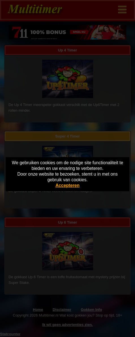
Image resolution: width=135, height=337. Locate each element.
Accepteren (67, 185)
